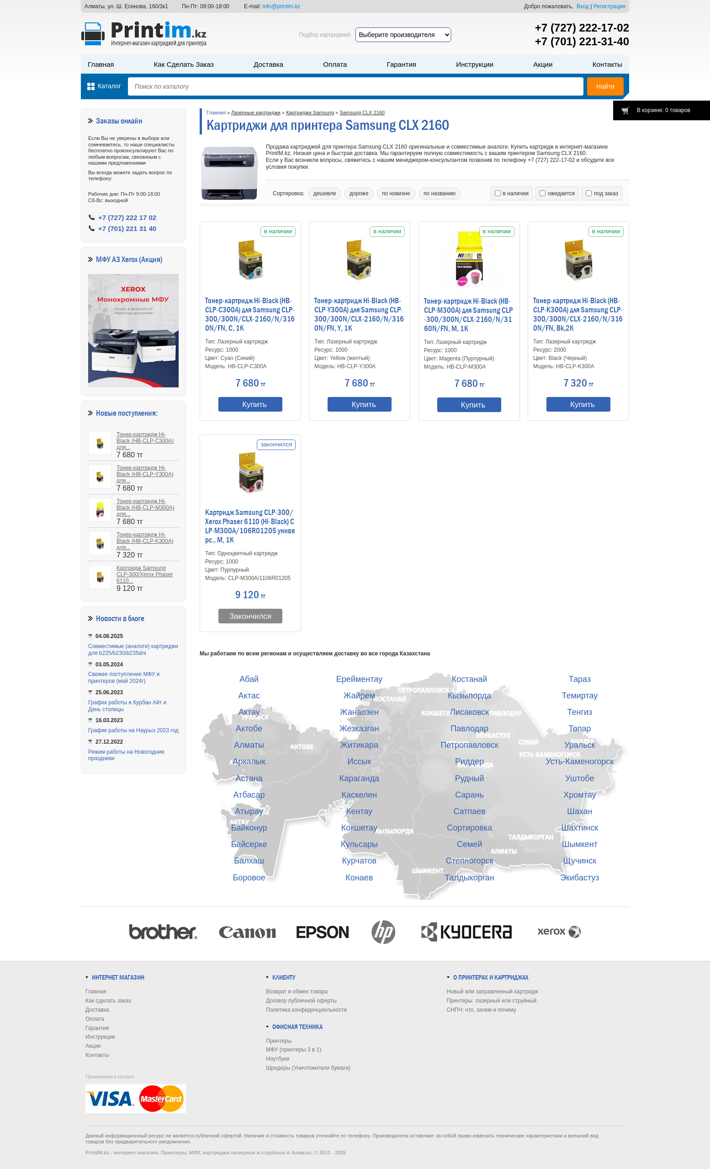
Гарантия (401, 64)
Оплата (335, 64)
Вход (583, 6)
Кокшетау (359, 827)
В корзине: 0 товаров (663, 110)
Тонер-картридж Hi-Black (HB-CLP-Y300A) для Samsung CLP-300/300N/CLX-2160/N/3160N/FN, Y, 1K (359, 314)
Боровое (249, 877)
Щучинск (580, 860)
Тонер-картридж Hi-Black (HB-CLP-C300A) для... (145, 440)
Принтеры (278, 1041)
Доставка (268, 64)
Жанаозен (359, 712)
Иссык (359, 761)
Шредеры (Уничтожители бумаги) (308, 1068)
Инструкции (474, 64)
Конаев (359, 877)
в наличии (512, 193)
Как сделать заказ (184, 64)
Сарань (469, 794)
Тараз (580, 679)
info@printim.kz (282, 6)
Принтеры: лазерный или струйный (492, 1000)
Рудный (469, 778)
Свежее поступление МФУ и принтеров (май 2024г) (124, 677)
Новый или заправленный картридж (492, 991)
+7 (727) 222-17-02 (582, 27)
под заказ (602, 193)
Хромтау (579, 794)
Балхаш (249, 860)
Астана (249, 778)
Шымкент (580, 844)
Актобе (249, 728)
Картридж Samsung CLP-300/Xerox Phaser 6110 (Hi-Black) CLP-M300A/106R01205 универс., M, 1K (250, 526)
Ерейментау (359, 679)
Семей (469, 844)
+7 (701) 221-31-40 (582, 41)
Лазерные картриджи (256, 112)
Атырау (249, 811)
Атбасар (249, 794)
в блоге (133, 618)
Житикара (359, 745)
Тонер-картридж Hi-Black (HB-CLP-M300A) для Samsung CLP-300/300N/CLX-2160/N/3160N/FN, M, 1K (468, 315)
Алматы (249, 745)
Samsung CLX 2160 (362, 112)
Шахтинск (580, 827)
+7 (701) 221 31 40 (127, 228)
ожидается (557, 193)
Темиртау (580, 695)
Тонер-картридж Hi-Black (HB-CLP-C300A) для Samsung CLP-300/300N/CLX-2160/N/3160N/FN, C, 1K (250, 314)
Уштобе (579, 778)
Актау (249, 712)
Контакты (607, 64)
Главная (101, 64)
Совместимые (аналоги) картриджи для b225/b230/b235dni (133, 649)
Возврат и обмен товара (297, 991)
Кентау (359, 811)
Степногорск (469, 860)
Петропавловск (469, 745)
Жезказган (359, 728)
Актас (249, 695)
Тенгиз (579, 712)
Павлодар (469, 728)
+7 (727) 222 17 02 (127, 217)
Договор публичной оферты (301, 1000)
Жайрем (359, 695)
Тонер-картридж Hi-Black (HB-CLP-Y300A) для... (145, 474)
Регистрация (609, 6)
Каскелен (359, 794)
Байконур (249, 827)
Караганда (359, 778)
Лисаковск (469, 712)
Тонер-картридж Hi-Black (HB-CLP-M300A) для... (146, 507)
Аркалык (249, 761)
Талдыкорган (469, 877)
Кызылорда (469, 695)
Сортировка (469, 827)
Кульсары (359, 844)
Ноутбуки (277, 1059)
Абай (249, 679)
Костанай (469, 679)
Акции (542, 64)
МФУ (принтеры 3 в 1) (293, 1049)
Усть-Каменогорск (580, 761)
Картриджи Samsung (310, 112)
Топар (579, 728)
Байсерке (249, 844)
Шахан (579, 811)
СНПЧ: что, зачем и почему (481, 1010)
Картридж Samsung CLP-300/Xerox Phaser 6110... (145, 574)
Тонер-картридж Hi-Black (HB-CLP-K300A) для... (145, 541)
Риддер (469, 761)
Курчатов (359, 860)
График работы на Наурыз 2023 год (133, 730)
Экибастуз (579, 877)
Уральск (579, 745)
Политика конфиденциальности (306, 1010)
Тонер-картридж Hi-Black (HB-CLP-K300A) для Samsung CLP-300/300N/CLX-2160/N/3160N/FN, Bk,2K (578, 314)
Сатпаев (469, 811)
